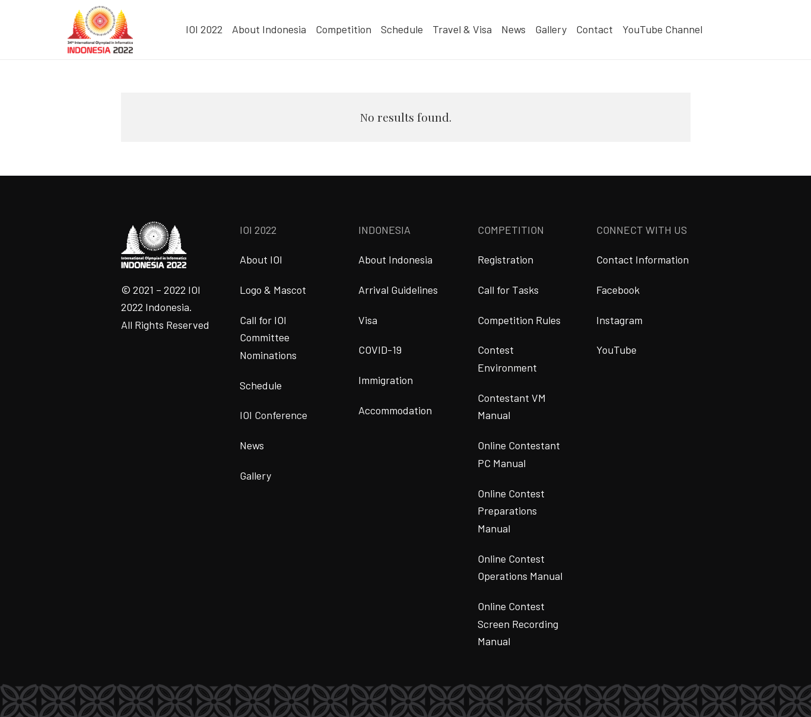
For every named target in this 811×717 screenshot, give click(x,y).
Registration (505, 259)
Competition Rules (519, 319)
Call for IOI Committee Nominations (268, 337)
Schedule (261, 385)
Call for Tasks (508, 289)
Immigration (385, 379)
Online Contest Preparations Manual (511, 511)
